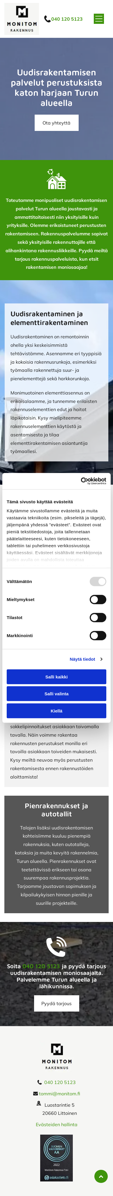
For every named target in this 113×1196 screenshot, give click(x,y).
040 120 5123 (41, 966)
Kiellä (56, 710)
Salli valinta (57, 693)
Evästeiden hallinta (56, 1124)
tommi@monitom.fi (59, 1094)
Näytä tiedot (82, 659)
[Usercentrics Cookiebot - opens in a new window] (81, 481)
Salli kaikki (56, 676)
